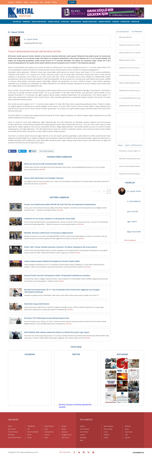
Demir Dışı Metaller (33, 432)
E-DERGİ (72, 2)
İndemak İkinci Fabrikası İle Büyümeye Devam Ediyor (131, 174)
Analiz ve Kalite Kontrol (14, 437)
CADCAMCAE (31, 426)
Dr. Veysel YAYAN (129, 191)
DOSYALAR (65, 22)
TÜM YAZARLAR (130, 240)
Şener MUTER (128, 211)
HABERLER (26, 22)
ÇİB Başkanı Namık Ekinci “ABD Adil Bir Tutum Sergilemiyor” (131, 105)
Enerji (46, 429)
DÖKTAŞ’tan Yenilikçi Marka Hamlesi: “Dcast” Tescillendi (131, 158)
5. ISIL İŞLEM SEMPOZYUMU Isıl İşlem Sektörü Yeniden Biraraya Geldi (131, 98)
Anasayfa (11, 2)
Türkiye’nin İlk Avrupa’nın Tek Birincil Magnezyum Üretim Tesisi (131, 45)
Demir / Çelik (129, 145)
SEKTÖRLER (17, 22)
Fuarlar (106, 432)
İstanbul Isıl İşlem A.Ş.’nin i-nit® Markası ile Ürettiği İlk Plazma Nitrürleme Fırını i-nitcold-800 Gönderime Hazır (131, 52)
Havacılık (47, 435)
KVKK (81, 440)
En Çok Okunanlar (123, 32)
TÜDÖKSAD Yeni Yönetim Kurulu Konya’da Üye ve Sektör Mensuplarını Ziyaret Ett (131, 90)
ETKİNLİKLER (125, 22)
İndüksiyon (64, 432)
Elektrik (29, 437)
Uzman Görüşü (108, 429)
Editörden (19, 2)
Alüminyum (11, 435)
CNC (28, 429)
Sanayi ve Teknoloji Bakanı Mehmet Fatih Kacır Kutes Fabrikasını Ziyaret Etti (131, 166)
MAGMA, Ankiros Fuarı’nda (127, 60)
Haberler (82, 426)
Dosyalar (82, 435)
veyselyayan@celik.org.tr (33, 43)
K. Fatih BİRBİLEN (129, 201)
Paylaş (13, 151)
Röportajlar (83, 437)
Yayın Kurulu (34, 2)
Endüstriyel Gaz (48, 432)
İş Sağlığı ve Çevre (66, 435)
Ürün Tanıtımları (85, 429)
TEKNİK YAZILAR (54, 22)
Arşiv (41, 2)
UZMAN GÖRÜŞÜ (104, 22)
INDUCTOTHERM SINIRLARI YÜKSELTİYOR (131, 83)
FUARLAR (115, 22)
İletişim (54, 2)
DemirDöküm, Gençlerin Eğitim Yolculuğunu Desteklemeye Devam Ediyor (131, 151)
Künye (26, 2)
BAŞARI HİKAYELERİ (90, 22)
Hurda (46, 437)
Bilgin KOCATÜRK (129, 231)
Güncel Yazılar (84, 432)
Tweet (24, 151)
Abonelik (47, 2)
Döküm (120, 145)
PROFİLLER (135, 22)
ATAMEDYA (138, 452)
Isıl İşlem (63, 426)
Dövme (29, 435)
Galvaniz (63, 429)
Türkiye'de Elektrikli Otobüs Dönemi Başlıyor (131, 75)
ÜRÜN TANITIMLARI (39, 22)
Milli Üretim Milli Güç (125, 37)
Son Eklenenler (137, 31)
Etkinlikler (106, 435)
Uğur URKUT (127, 221)
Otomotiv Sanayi (139, 145)
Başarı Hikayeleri (108, 426)
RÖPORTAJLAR (76, 22)
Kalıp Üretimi (65, 437)
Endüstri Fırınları (49, 426)
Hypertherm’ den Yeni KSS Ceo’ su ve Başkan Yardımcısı (131, 68)
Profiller (106, 437)
